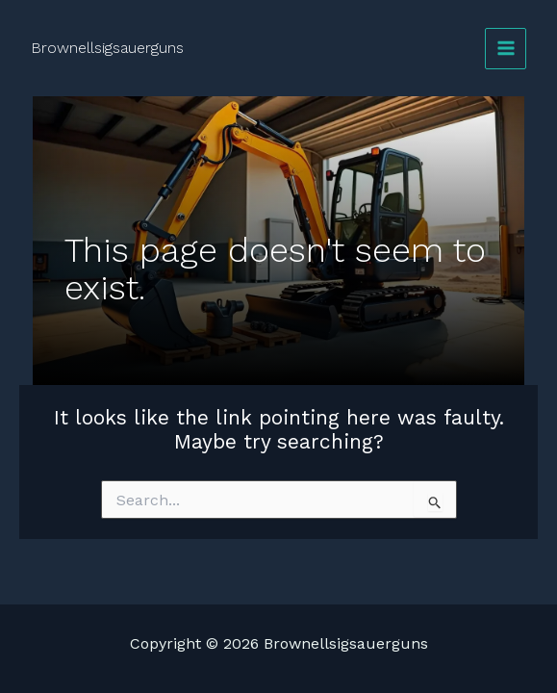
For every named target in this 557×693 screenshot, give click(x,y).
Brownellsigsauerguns (107, 47)
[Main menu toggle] (505, 48)
